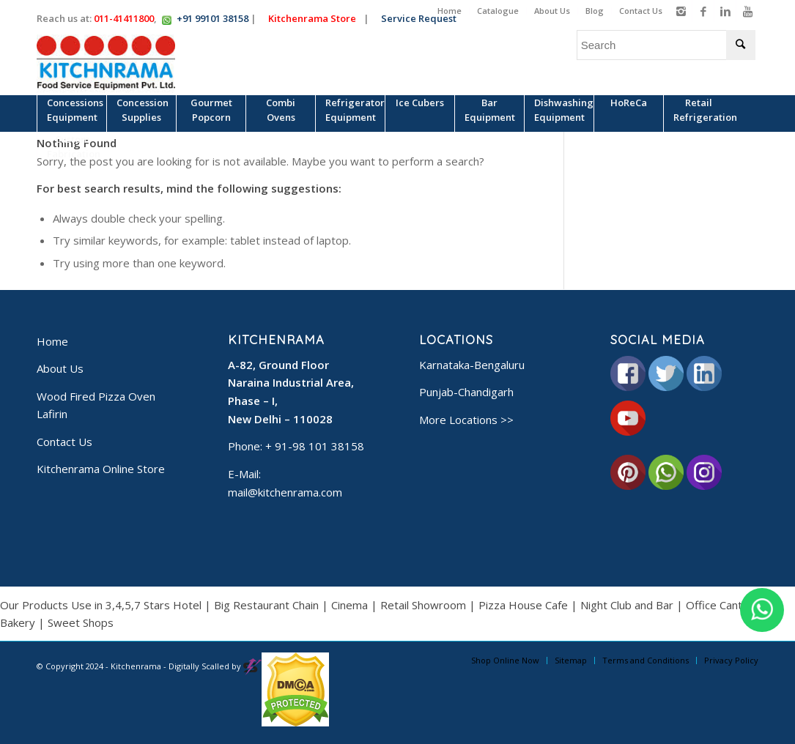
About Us (552, 10)
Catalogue (498, 10)
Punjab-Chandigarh (466, 391)
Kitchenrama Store (317, 18)
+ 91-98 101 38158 (314, 446)
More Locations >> (466, 419)
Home (449, 10)
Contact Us (640, 10)
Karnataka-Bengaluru (472, 364)
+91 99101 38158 (212, 18)
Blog (594, 10)
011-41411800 (124, 18)
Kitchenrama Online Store (101, 468)
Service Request (424, 18)
